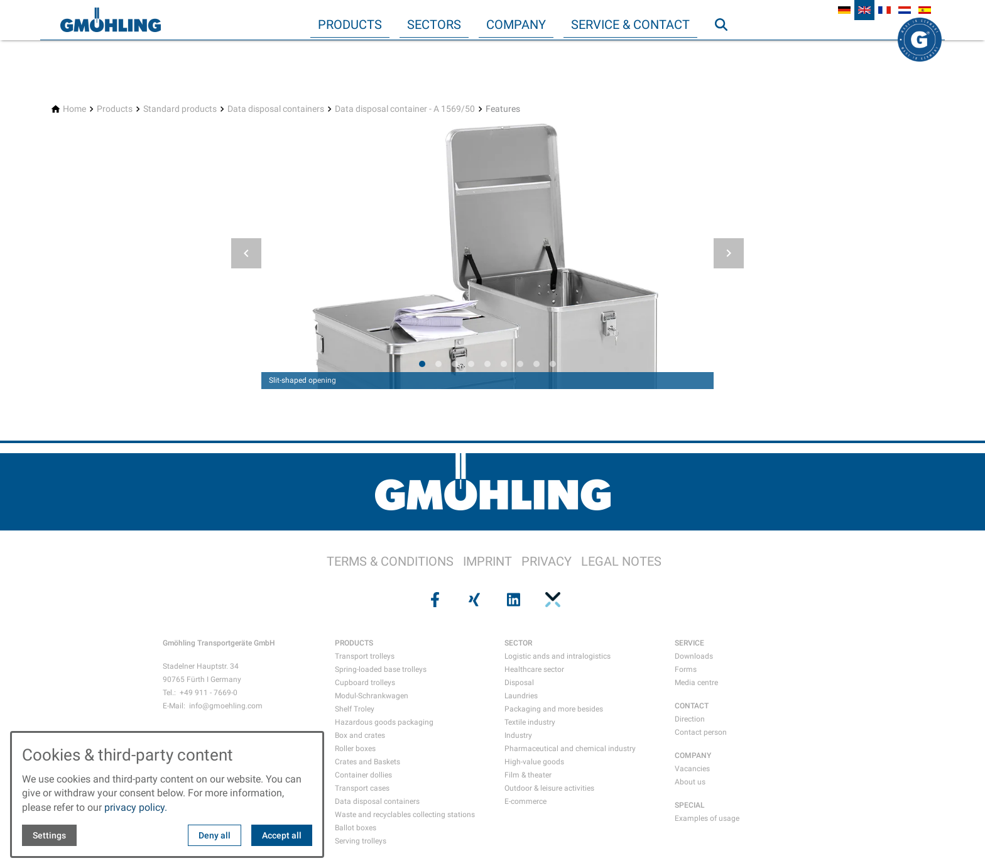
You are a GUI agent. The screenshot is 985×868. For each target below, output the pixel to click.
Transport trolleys (365, 656)
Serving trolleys (360, 841)
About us (690, 781)
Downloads (694, 656)
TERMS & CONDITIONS (390, 561)
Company (516, 24)
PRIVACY (546, 561)
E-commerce (525, 801)
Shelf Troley (354, 709)
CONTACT (692, 705)
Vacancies (692, 768)
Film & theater (528, 775)
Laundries (521, 695)
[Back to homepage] (110, 20)
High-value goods (534, 761)
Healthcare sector (534, 669)
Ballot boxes (355, 827)
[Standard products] (180, 109)
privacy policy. (135, 807)
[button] (246, 253)
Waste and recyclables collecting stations (405, 814)
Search (727, 49)
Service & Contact (630, 24)
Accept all (282, 835)
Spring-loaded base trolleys (381, 669)
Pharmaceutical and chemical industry (570, 748)
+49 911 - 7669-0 (208, 692)
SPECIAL (690, 805)
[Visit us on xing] (473, 600)
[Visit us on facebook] (433, 600)
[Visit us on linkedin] (512, 600)
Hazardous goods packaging (384, 722)
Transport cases (362, 788)
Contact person (701, 732)
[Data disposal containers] (275, 109)
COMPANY (693, 755)
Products (350, 24)
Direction (690, 719)
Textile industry (529, 722)
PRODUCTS (354, 643)
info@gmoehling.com (226, 705)
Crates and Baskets (367, 761)
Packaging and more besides (553, 709)
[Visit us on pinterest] (551, 600)
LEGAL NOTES (621, 561)
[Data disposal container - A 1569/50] (405, 109)
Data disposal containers (377, 801)
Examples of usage (707, 818)
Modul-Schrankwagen (371, 695)
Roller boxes (355, 748)
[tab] (422, 364)
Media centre (696, 682)
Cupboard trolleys (365, 682)
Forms (686, 669)
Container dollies (363, 775)
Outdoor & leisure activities (549, 788)
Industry (518, 735)
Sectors (434, 24)
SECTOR (518, 643)
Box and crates (360, 735)
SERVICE (689, 643)
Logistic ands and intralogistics (557, 656)
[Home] (74, 109)
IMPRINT (487, 561)
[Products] (115, 109)
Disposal (519, 682)
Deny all (215, 835)
